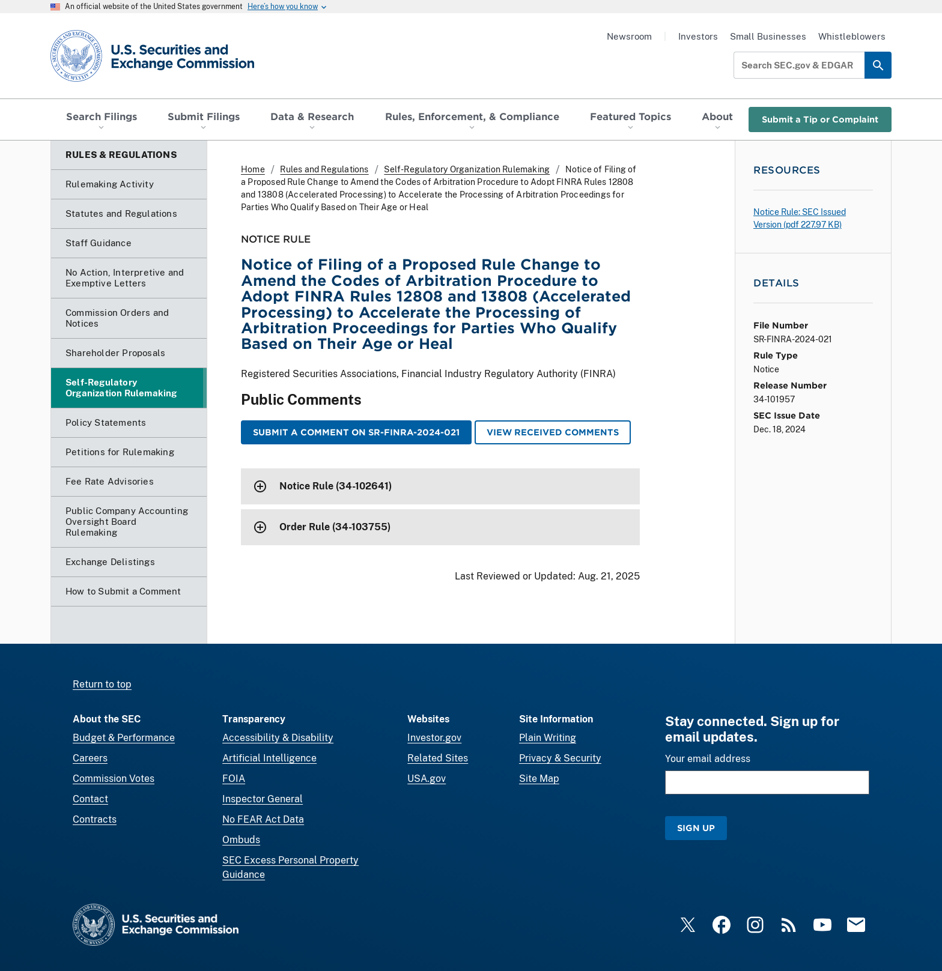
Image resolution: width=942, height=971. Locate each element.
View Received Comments (553, 432)
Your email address (707, 758)
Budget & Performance (124, 737)
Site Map (539, 778)
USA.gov (426, 778)
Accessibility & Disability (277, 737)
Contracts (95, 819)
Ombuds (241, 839)
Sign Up (696, 828)
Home (253, 169)
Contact (90, 799)
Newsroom (629, 36)
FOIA (233, 778)
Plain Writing (547, 737)
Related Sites (437, 758)
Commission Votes (113, 778)
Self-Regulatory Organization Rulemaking (467, 169)
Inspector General (262, 799)
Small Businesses (768, 36)
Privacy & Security (560, 758)
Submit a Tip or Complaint (820, 119)
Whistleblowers (852, 36)
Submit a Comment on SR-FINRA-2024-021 (356, 432)
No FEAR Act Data (263, 819)
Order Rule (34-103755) (334, 527)
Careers (90, 758)
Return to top (102, 684)
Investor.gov (434, 737)
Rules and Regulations (324, 169)
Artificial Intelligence (269, 758)
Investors (698, 36)
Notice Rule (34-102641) (335, 486)
